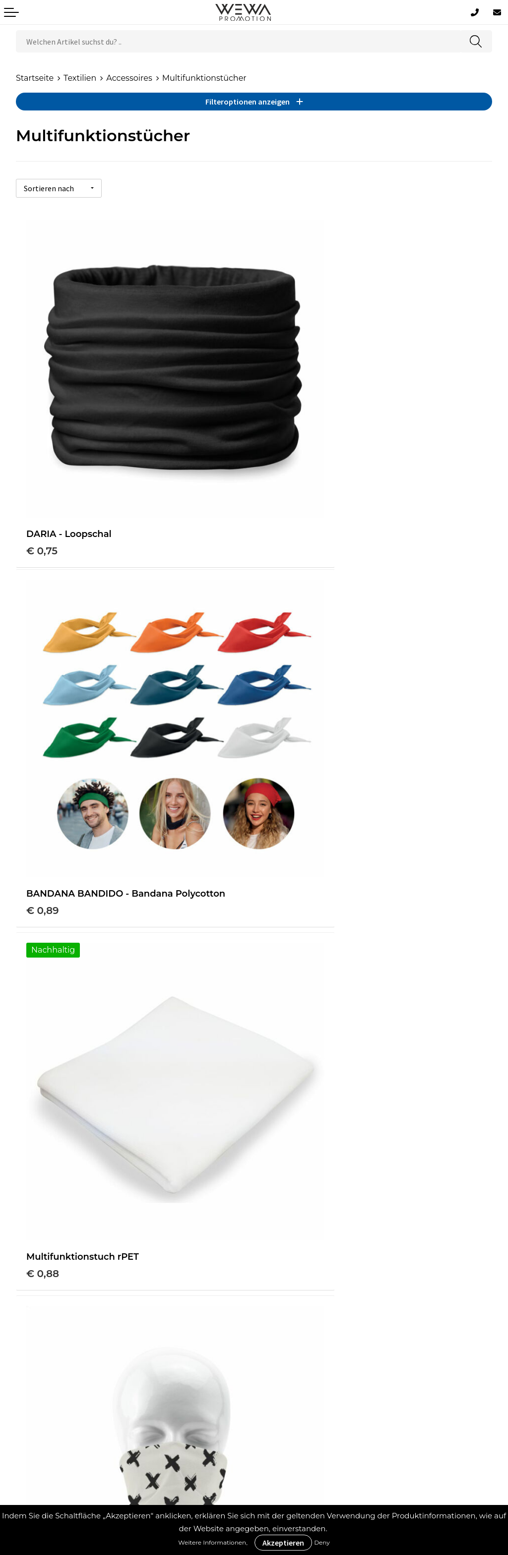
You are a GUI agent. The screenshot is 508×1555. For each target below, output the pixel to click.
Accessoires (129, 78)
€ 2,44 (280, 764)
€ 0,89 (280, 469)
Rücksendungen (49, 1406)
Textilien (80, 78)
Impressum (39, 1376)
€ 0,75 (42, 469)
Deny (322, 1542)
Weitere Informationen (212, 1542)
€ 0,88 (42, 751)
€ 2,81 (41, 1060)
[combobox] (238, 41)
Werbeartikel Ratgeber (315, 1242)
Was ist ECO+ (296, 1272)
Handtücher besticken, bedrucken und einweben (367, 1346)
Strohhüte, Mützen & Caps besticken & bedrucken (368, 1331)
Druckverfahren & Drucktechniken (337, 1257)
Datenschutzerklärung (60, 1391)
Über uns (34, 1331)
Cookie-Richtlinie (49, 1361)
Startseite (35, 78)
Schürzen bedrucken (311, 1361)
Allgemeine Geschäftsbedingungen (86, 1346)
